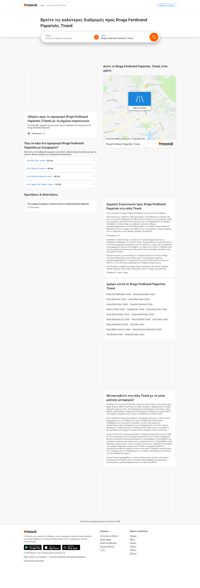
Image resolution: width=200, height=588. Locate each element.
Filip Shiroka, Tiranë (115, 334)
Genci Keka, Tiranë (160, 319)
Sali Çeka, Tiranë (137, 324)
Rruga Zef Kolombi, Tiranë (144, 294)
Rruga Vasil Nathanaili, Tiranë (119, 294)
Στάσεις (133, 546)
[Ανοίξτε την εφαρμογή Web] (71, 547)
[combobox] (68, 38)
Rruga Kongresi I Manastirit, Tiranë (147, 329)
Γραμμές (133, 536)
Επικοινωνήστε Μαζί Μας (34, 561)
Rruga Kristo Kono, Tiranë (117, 304)
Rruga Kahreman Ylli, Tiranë (118, 319)
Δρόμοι (133, 543)
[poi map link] (139, 112)
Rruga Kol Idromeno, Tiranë (141, 304)
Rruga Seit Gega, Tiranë (134, 334)
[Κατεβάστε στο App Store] (52, 547)
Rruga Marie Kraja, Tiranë (139, 299)
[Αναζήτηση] (153, 37)
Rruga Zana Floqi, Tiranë (157, 309)
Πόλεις (133, 550)
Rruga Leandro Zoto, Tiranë (143, 314)
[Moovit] (30, 5)
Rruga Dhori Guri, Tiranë (116, 299)
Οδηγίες (133, 553)
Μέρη (132, 539)
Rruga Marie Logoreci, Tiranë (119, 329)
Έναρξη (48, 35)
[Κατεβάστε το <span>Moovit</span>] (166, 5)
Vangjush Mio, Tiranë (135, 309)
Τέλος (103, 35)
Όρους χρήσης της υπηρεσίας (35, 557)
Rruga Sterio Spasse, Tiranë (118, 314)
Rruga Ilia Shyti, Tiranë (141, 319)
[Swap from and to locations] (96, 37)
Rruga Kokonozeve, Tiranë (117, 324)
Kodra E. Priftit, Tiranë (116, 309)
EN (103, 550)
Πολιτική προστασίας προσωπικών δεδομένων (67, 557)
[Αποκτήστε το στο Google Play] (33, 547)
